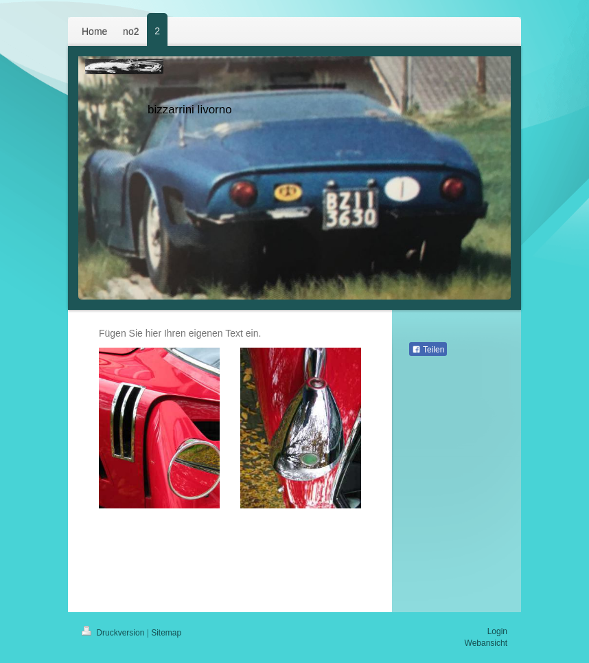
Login (497, 631)
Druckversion (114, 633)
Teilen (428, 350)
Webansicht (486, 643)
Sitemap (166, 633)
